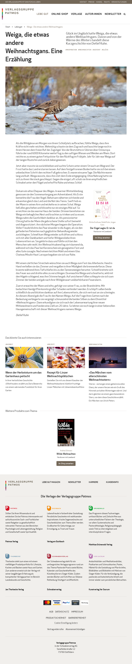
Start (7, 26)
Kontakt (83, 2)
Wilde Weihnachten (66, 453)
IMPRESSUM (77, 611)
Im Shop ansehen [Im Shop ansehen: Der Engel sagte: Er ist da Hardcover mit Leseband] (102, 237)
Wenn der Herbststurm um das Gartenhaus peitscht (23, 374)
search (125, 14)
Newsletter (113, 14)
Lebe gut (42, 14)
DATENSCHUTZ (62, 611)
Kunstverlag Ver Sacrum (99, 589)
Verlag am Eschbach (55, 541)
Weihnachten (85, 50)
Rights (107, 2)
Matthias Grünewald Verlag (100, 544)
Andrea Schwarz (66, 450)
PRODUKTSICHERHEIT (56, 618)
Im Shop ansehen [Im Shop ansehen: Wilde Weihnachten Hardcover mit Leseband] (66, 463)
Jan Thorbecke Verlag (14, 589)
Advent (97, 50)
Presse (91, 2)
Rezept (52, 344)
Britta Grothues (95, 222)
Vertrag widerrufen (55, 629)
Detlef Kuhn (105, 222)
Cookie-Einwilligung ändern (66, 623)
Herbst (10, 344)
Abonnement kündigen (75, 629)
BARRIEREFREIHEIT (77, 618)
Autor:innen (93, 14)
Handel (99, 2)
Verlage (76, 14)
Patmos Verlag (11, 541)
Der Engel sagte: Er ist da (102, 228)
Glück (105, 50)
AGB (51, 611)
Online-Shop (59, 14)
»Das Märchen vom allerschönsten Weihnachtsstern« (100, 376)
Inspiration (72, 50)
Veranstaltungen (119, 2)
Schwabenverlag (54, 589)
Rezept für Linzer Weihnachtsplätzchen (60, 374)
